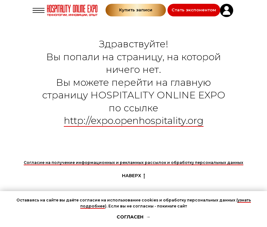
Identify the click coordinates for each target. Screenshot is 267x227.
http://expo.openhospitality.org (133, 120)
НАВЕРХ (133, 176)
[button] (193, 10)
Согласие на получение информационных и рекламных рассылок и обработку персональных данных (133, 162)
